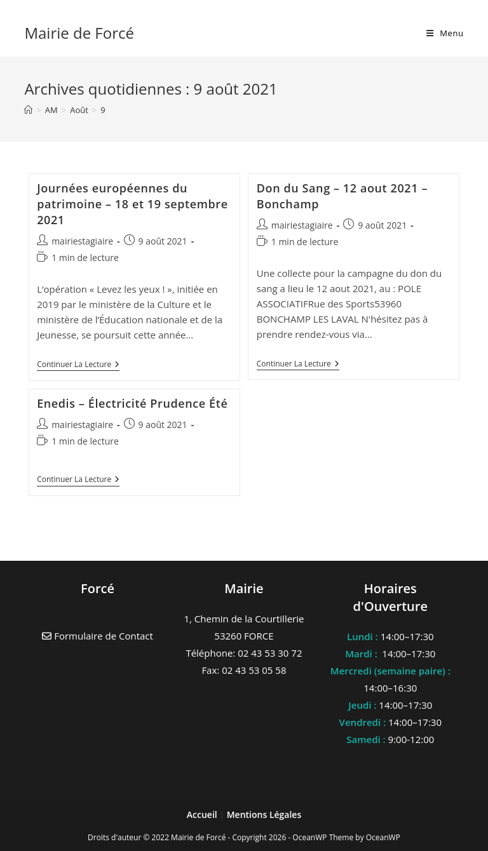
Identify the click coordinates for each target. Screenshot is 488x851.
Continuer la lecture (78, 365)
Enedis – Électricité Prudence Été (132, 403)
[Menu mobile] (445, 33)
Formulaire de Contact (97, 635)
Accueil (203, 814)
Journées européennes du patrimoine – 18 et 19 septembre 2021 (132, 203)
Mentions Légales (264, 814)
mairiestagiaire (82, 241)
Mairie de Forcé (79, 32)
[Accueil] (28, 110)
